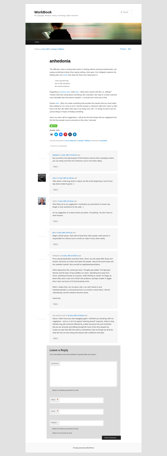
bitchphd (55, 155)
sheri (54, 178)
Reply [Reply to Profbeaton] (55, 304)
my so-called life (70, 140)
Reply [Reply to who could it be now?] (55, 338)
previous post (65, 92)
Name (54, 399)
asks (77, 92)
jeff (54, 233)
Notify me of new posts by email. (62, 433)
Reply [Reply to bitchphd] (55, 167)
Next (130, 49)
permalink (104, 140)
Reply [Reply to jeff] (55, 244)
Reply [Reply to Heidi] (55, 221)
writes (65, 75)
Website (54, 422)
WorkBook (43, 12)
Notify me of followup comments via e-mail (65, 390)
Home (37, 42)
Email (54, 411)
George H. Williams (57, 49)
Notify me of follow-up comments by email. (65, 429)
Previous (122, 49)
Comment (55, 363)
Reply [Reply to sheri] (55, 190)
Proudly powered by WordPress (83, 448)
